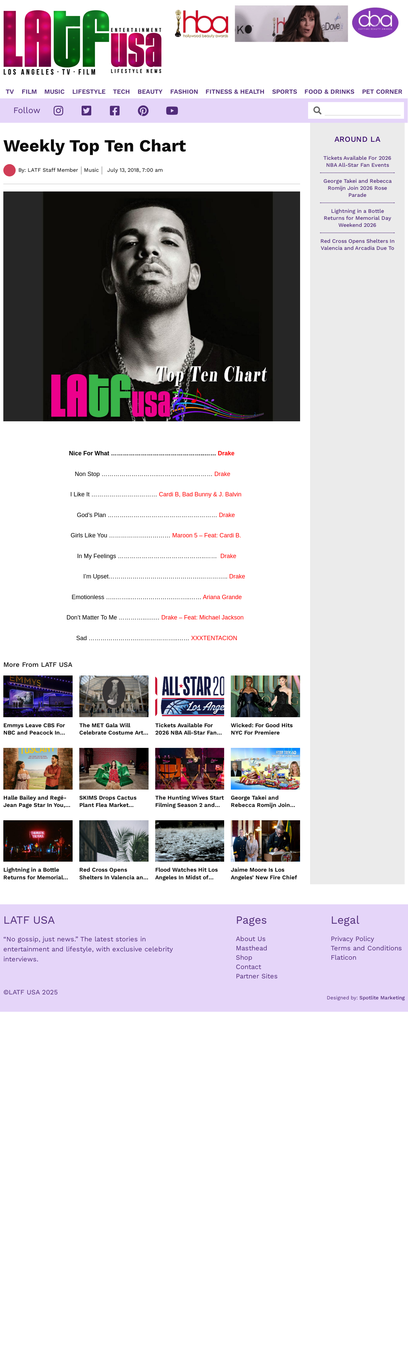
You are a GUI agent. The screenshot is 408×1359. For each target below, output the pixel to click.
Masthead (251, 948)
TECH (121, 91)
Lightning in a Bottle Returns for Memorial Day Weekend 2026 (33, 873)
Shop (244, 957)
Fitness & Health (234, 91)
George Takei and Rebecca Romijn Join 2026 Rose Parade (260, 801)
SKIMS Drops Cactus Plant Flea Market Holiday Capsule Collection (108, 801)
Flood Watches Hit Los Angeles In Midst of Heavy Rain (186, 873)
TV (10, 91)
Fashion (184, 91)
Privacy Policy (352, 939)
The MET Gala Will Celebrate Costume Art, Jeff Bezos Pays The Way (113, 729)
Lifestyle (89, 91)
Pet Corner (382, 91)
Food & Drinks (329, 91)
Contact (248, 967)
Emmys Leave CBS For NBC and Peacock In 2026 (34, 729)
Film (29, 91)
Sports (284, 91)
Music (54, 91)
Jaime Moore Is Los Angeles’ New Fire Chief (264, 873)
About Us (251, 939)
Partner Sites (257, 976)
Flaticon (343, 957)
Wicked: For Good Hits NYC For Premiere (262, 729)
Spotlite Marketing (382, 998)
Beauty (150, 91)
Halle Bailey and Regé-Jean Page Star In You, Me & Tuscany (35, 801)
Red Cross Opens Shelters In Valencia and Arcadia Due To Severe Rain (113, 873)
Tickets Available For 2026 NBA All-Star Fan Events (186, 729)
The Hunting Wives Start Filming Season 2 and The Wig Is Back (189, 801)
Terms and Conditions (366, 948)
